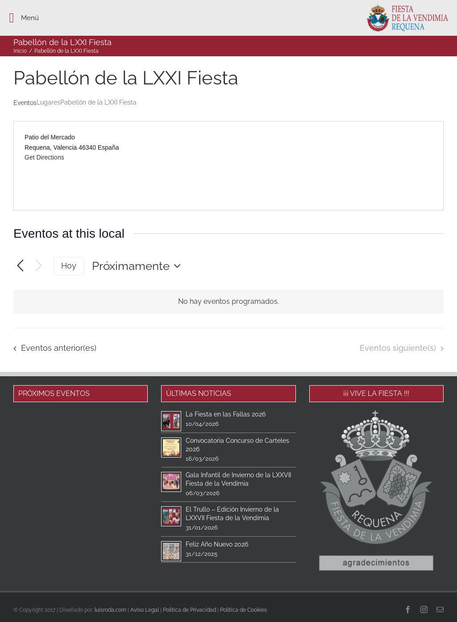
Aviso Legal (144, 610)
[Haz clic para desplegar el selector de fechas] (138, 266)
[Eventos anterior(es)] (20, 266)
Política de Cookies (243, 610)
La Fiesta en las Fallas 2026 (226, 414)
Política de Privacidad (189, 610)
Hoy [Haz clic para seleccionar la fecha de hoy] (68, 265)
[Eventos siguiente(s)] (39, 266)
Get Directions (44, 157)
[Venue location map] (335, 165)
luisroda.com (110, 610)
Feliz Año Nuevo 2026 (217, 544)
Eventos (25, 102)
